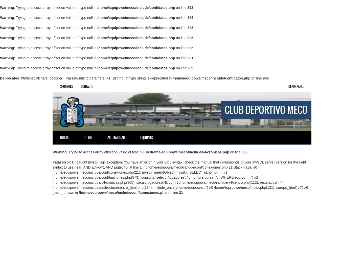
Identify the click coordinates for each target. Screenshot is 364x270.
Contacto (87, 86)
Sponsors (66, 86)
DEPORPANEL (296, 86)
